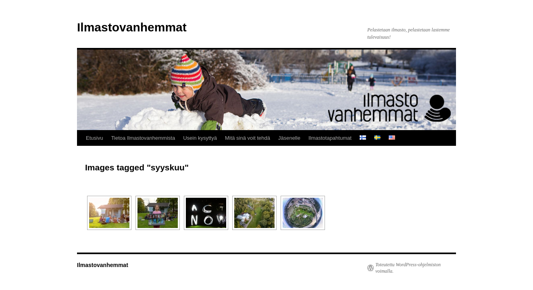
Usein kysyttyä (200, 138)
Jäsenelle (289, 138)
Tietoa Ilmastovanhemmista (143, 138)
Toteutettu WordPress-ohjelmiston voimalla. (408, 268)
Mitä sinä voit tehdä (247, 138)
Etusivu (94, 138)
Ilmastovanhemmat (132, 27)
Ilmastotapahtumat (330, 138)
